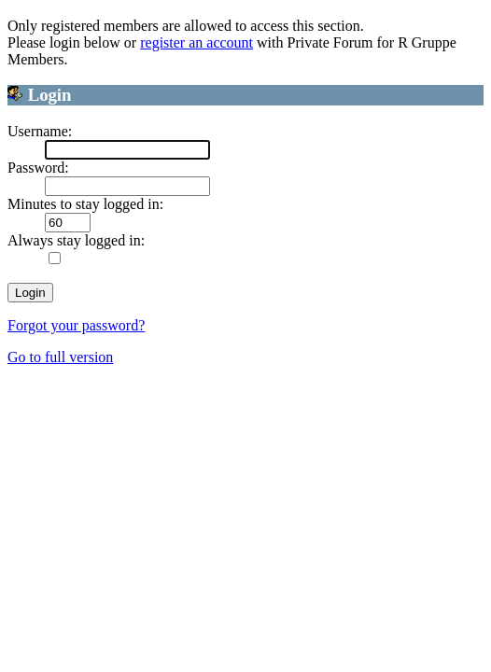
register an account (196, 42)
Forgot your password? (76, 325)
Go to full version (60, 357)
